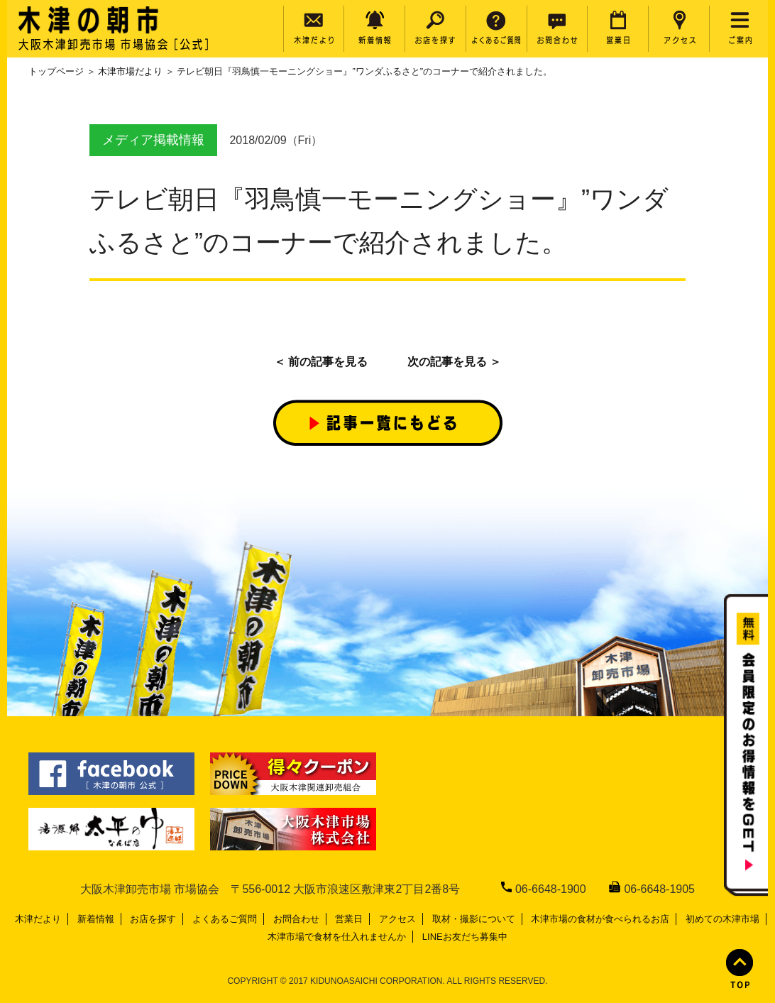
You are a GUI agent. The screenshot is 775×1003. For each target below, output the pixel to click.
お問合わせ (296, 919)
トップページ (56, 71)
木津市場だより (130, 71)
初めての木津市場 (722, 919)
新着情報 (95, 919)
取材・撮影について (473, 919)
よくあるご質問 (224, 919)
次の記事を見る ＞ (454, 362)
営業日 (349, 919)
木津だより (38, 919)
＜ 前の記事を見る (321, 362)
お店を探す (153, 919)
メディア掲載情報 (153, 140)
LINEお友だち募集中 (464, 936)
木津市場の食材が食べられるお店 (600, 919)
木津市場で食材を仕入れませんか (337, 936)
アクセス (397, 919)
